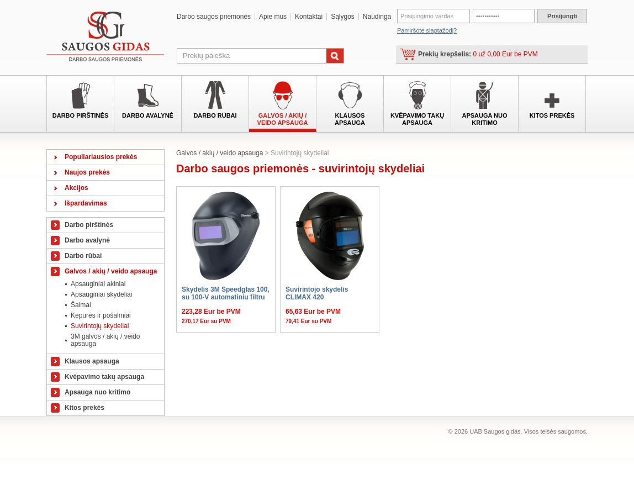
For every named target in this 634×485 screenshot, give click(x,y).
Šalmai (81, 305)
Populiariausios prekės (101, 157)
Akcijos (76, 188)
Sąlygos (343, 16)
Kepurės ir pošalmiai (101, 315)
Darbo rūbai (214, 115)
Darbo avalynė (147, 115)
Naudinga (377, 16)
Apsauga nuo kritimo (484, 119)
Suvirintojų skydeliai (100, 326)
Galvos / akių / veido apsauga (282, 119)
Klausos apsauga (350, 119)
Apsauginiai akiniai (98, 284)
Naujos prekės (87, 172)
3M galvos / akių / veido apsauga (105, 340)
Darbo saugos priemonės (214, 16)
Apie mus (273, 16)
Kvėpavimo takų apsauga (417, 119)
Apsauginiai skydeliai (101, 294)
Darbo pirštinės (80, 115)
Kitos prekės (552, 115)
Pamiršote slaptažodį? (427, 30)
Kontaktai (309, 16)
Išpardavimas (86, 203)
